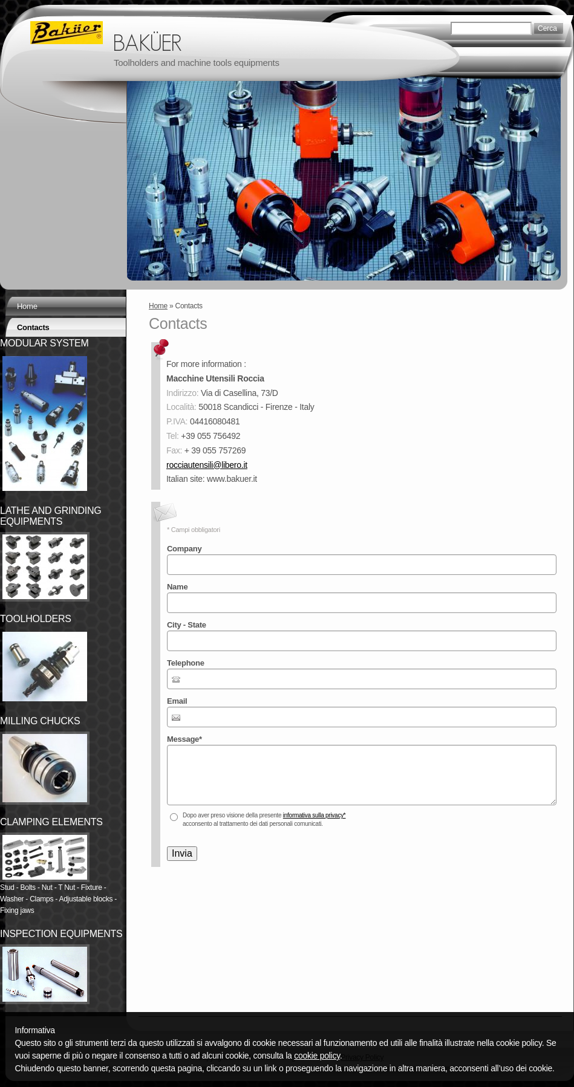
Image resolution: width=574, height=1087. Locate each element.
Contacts (33, 327)
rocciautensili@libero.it (206, 465)
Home (158, 306)
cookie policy (317, 1055)
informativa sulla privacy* (314, 815)
